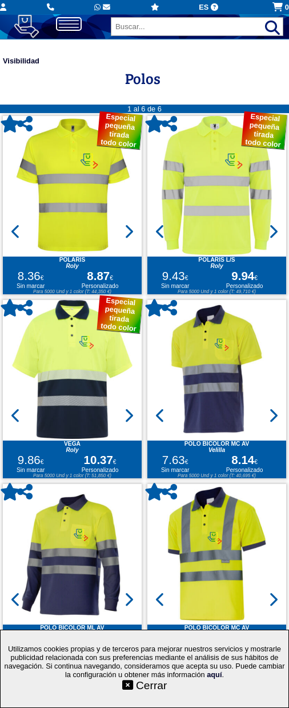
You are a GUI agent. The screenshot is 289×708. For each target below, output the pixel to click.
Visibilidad (21, 61)
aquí (214, 674)
